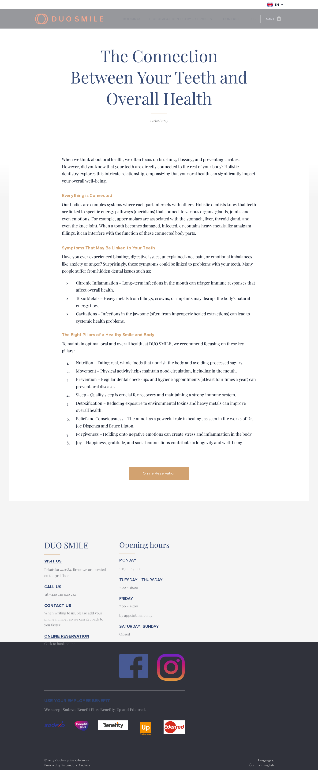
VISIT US (53, 561)
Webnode (67, 765)
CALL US (52, 586)
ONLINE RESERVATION (66, 636)
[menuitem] (130, 19)
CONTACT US (57, 605)
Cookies (84, 765)
